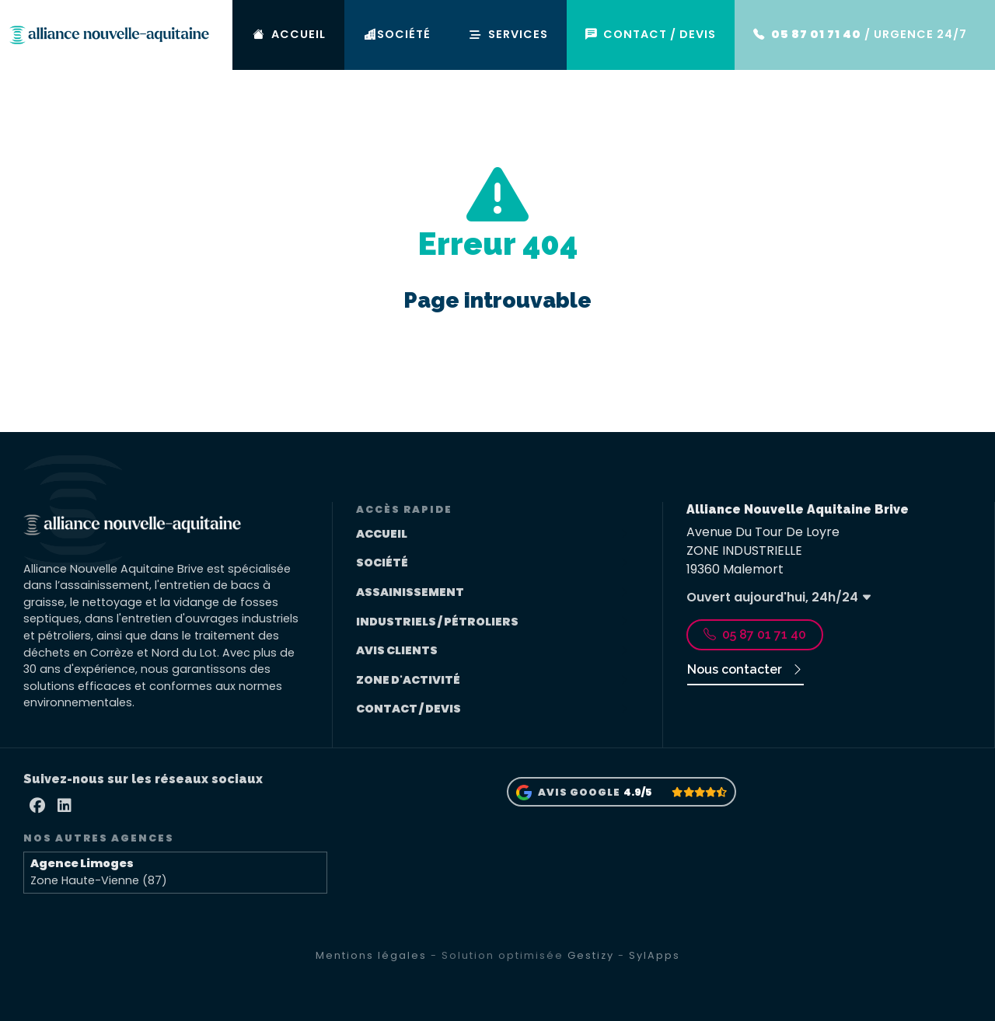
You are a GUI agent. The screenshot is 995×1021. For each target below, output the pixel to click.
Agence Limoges (82, 863)
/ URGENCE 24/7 (864, 35)
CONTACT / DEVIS (660, 35)
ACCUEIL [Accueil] (309, 35)
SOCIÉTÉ (415, 35)
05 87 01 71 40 (754, 634)
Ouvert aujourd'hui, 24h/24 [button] (779, 597)
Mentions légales (371, 955)
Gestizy (590, 955)
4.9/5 (637, 792)
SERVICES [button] (522, 33)
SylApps (654, 955)
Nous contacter (745, 669)
